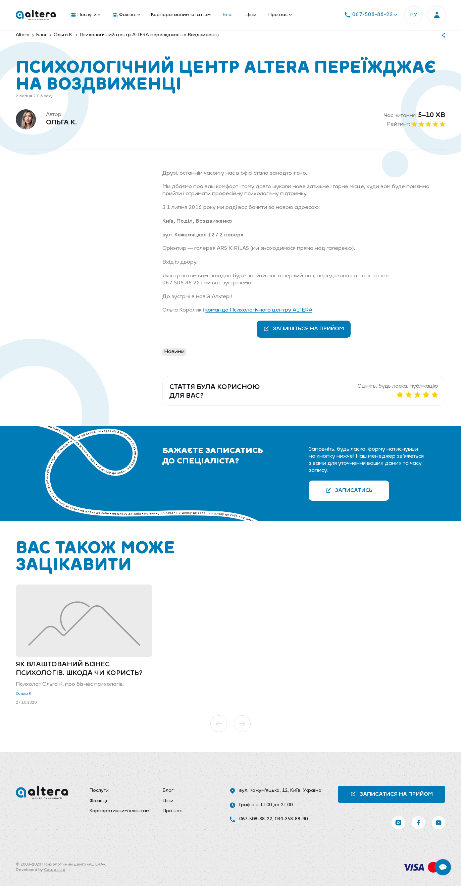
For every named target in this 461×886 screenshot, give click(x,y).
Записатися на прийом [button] (391, 794)
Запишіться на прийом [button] (303, 329)
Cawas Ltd (54, 870)
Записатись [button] (348, 490)
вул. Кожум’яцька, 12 (263, 790)
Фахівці (126, 15)
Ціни (251, 14)
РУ (413, 15)
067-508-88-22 (255, 819)
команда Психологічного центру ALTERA (258, 310)
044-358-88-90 (291, 819)
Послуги (86, 15)
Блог (228, 14)
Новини (174, 351)
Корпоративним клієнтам (181, 14)
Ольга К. (61, 122)
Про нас (280, 14)
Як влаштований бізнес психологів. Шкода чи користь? (79, 669)
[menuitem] (84, 15)
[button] (218, 723)
